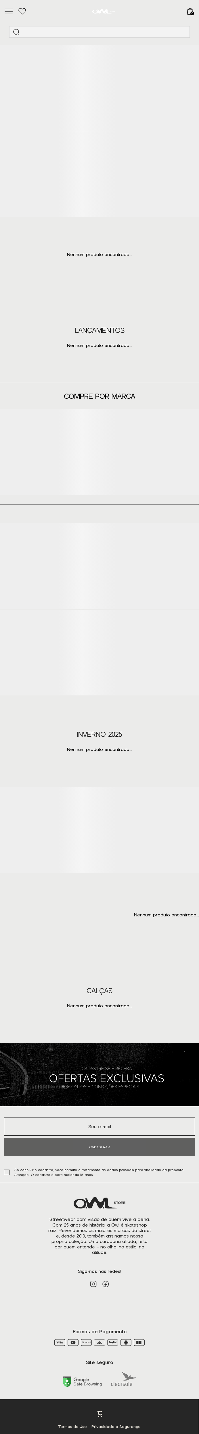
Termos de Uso (72, 1427)
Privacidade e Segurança (116, 1427)
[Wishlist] (22, 11)
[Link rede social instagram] (93, 1284)
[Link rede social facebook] (105, 1284)
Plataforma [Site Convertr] (100, 1414)
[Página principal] (103, 11)
